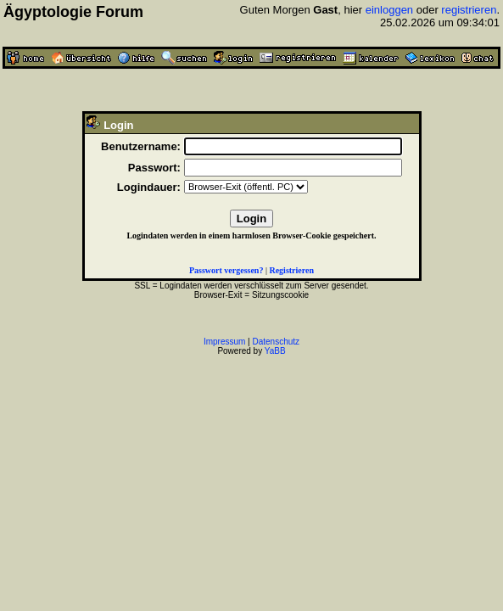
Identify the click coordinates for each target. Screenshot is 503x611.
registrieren (468, 9)
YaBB (275, 351)
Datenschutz (276, 341)
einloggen (389, 9)
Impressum (224, 341)
